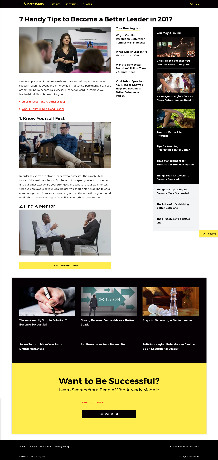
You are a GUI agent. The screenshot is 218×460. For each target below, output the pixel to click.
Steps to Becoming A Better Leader (43, 102)
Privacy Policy (62, 447)
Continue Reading (65, 265)
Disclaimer (46, 447)
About (22, 447)
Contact (33, 447)
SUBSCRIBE (108, 414)
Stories (56, 4)
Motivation (71, 4)
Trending (211, 234)
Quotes (87, 4)
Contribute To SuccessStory (184, 446)
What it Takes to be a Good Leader (43, 109)
